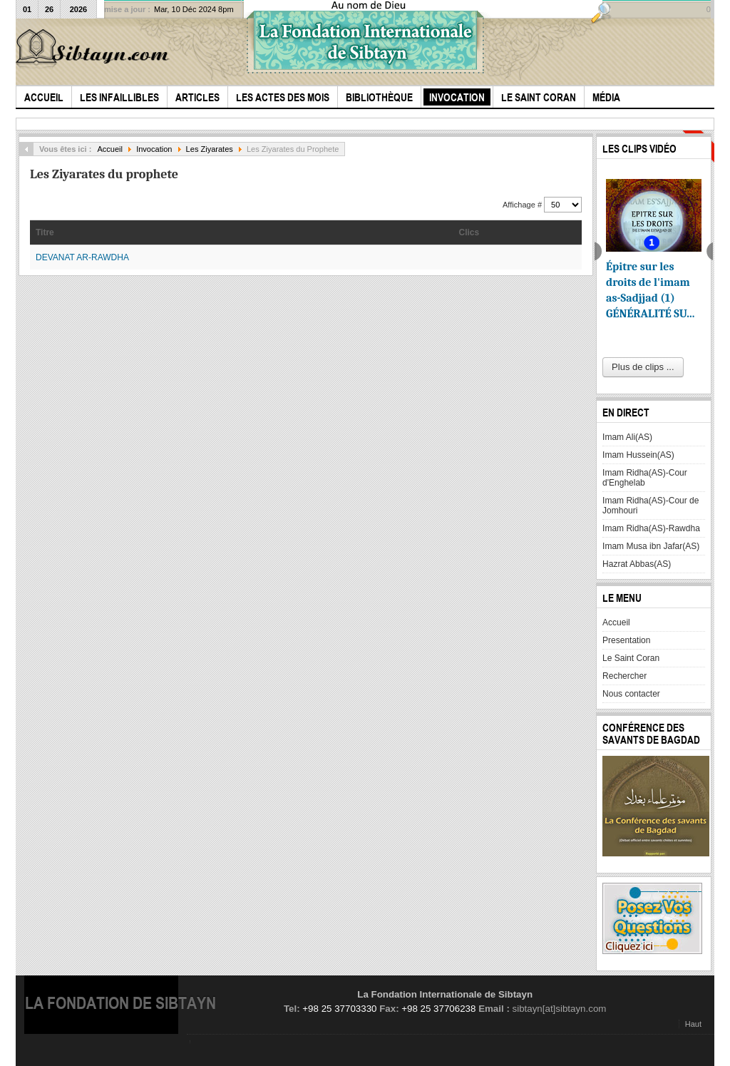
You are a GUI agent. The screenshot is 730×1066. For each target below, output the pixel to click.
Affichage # (523, 204)
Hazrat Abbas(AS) (636, 564)
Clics (469, 232)
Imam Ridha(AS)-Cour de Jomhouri (650, 506)
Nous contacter (631, 694)
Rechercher (624, 676)
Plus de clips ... (643, 367)
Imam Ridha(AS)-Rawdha (651, 528)
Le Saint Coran (630, 658)
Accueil (110, 149)
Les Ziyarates (209, 149)
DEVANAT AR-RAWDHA (82, 257)
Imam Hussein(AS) (638, 455)
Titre (45, 232)
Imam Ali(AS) (627, 437)
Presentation (626, 640)
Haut (693, 1024)
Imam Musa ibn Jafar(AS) (650, 546)
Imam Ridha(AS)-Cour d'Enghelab (644, 478)
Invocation (154, 149)
